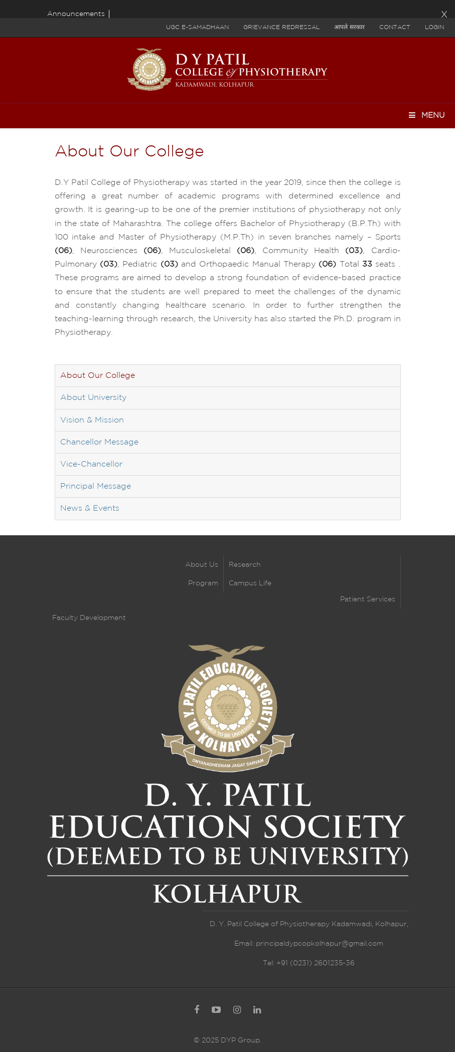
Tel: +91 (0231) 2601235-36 (309, 963)
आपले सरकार (349, 27)
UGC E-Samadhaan (197, 27)
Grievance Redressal (281, 27)
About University (93, 397)
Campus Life (250, 583)
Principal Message (95, 486)
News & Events (89, 508)
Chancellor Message (99, 442)
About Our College (97, 375)
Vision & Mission (92, 420)
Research (245, 565)
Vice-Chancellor (91, 464)
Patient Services (367, 599)
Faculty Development (89, 618)
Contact (394, 27)
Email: (245, 944)
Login (434, 27)
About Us (201, 565)
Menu (426, 115)
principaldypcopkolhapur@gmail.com (319, 944)
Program (203, 583)
